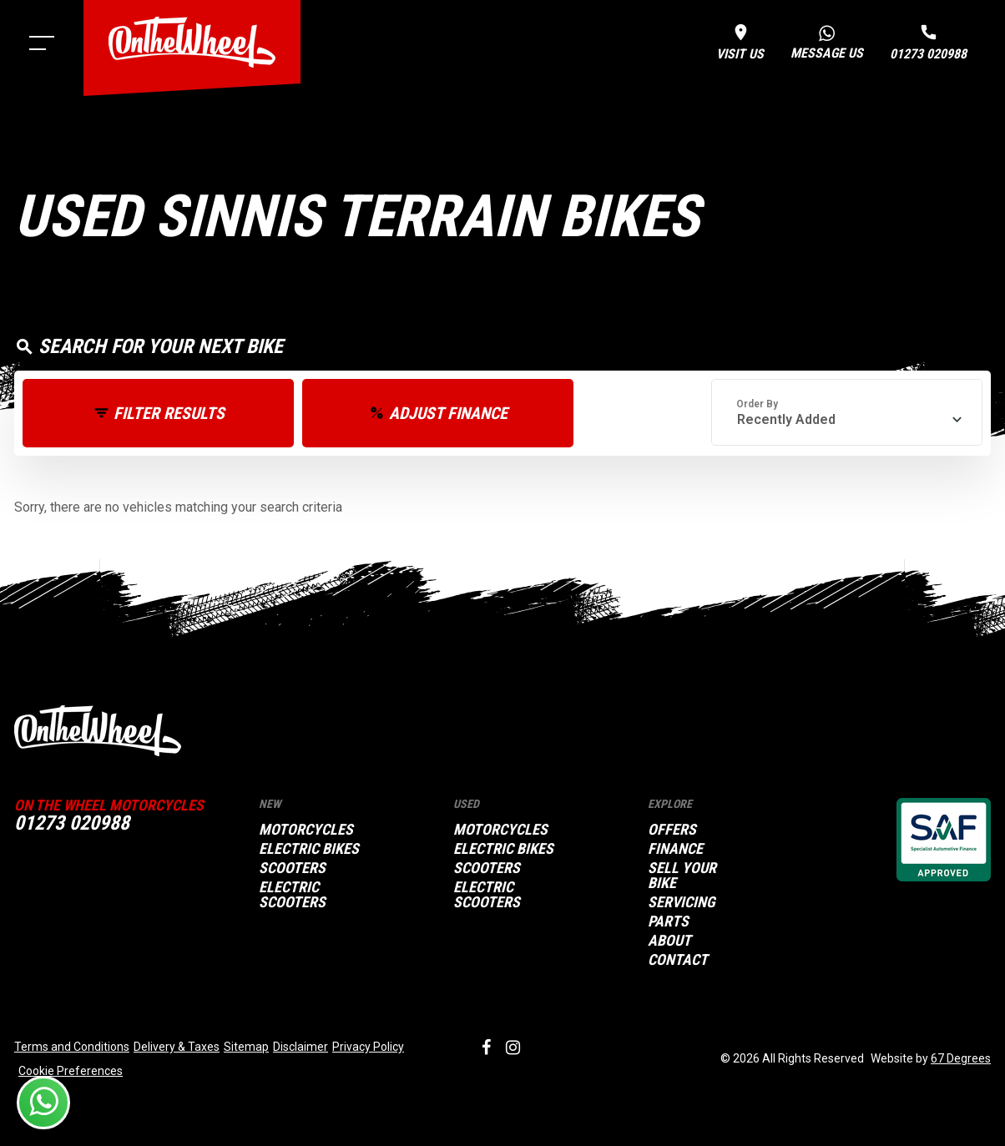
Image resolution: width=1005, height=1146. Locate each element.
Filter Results (169, 413)
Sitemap (246, 1047)
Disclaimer (300, 1047)
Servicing (681, 902)
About (669, 940)
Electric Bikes (309, 848)
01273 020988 (71, 823)
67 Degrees (961, 1058)
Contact (678, 959)
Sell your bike (682, 876)
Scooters (292, 868)
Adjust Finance (448, 413)
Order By (757, 404)
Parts (668, 921)
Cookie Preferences (70, 1071)
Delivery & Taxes (177, 1047)
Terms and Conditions (71, 1047)
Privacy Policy (368, 1047)
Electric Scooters (292, 895)
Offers (672, 829)
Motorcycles (306, 829)
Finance (675, 848)
